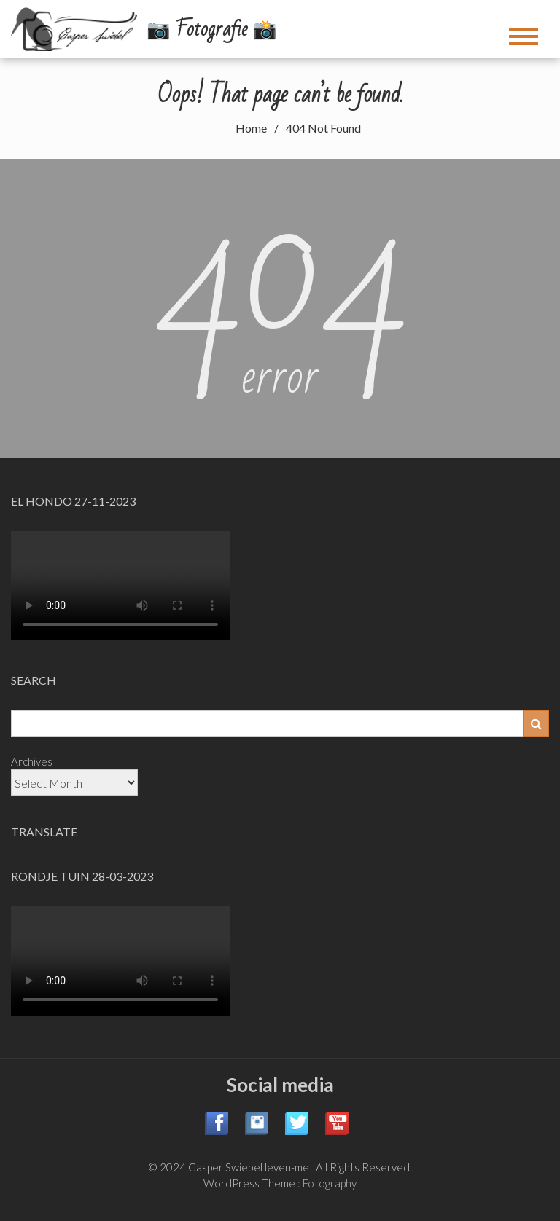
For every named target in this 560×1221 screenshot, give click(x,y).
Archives (31, 761)
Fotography (330, 1183)
